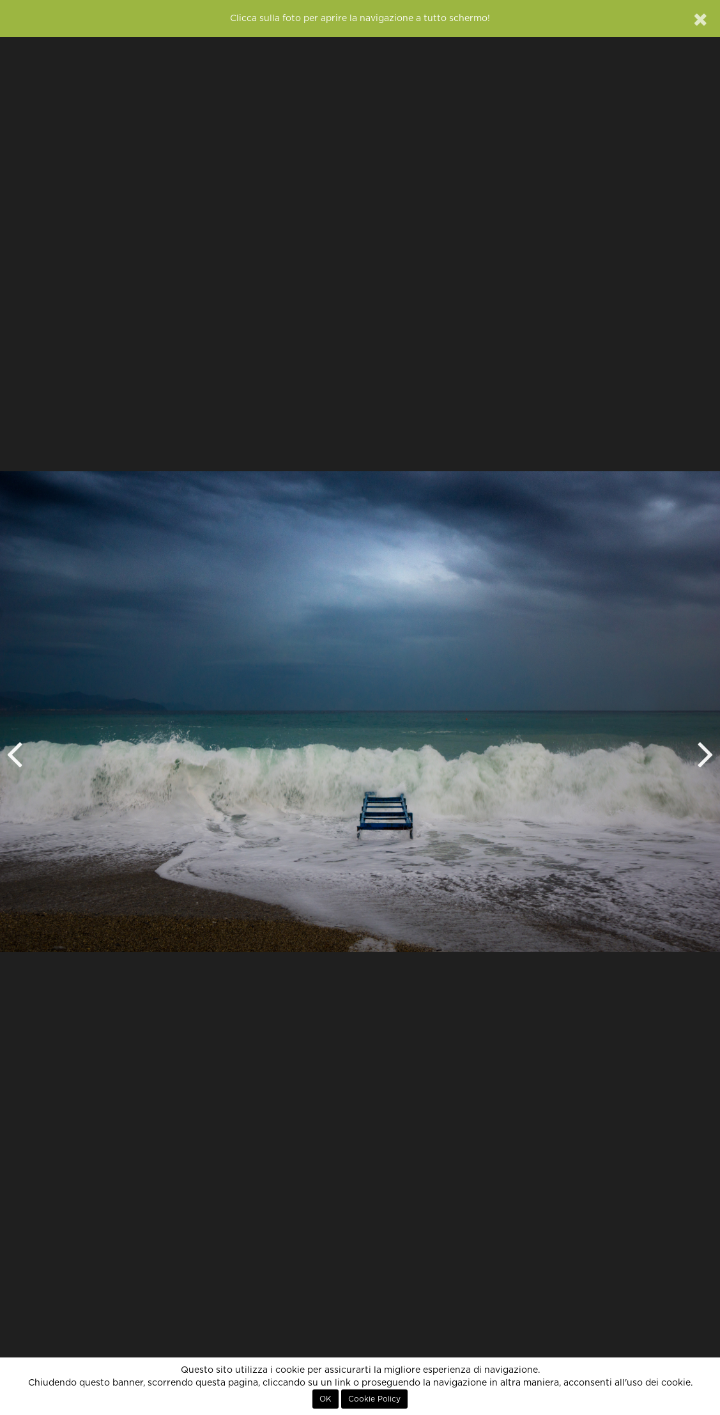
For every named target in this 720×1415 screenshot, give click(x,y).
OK (325, 1399)
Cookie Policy (374, 1399)
